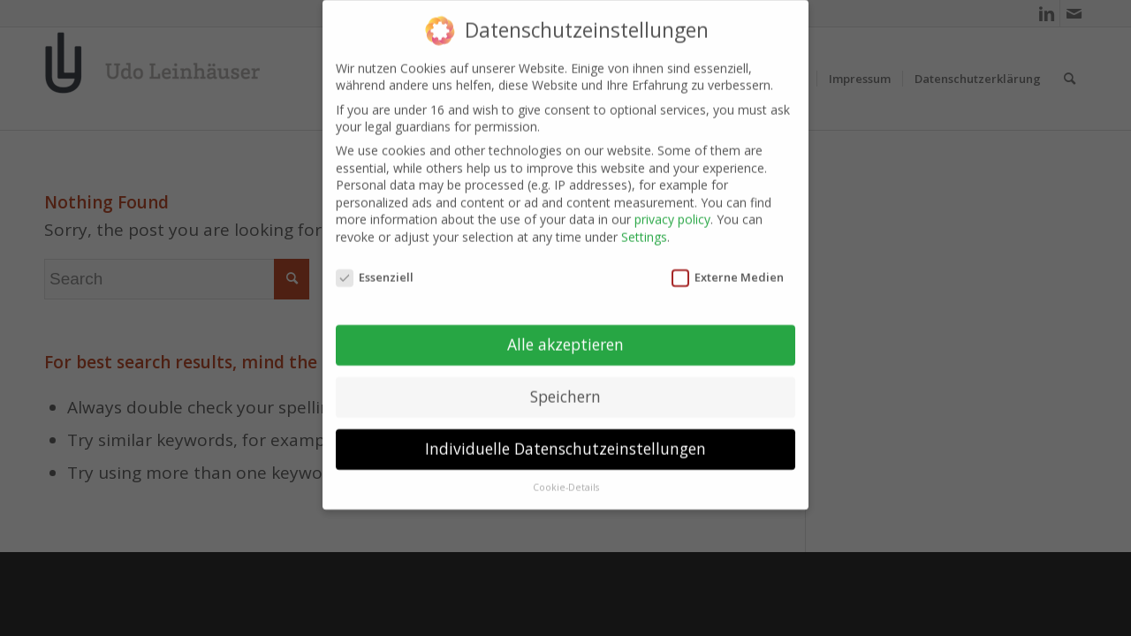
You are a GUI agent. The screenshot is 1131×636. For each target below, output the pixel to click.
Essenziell (375, 272)
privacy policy (672, 214)
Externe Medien (728, 272)
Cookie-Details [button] (566, 482)
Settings (644, 231)
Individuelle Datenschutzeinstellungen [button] (565, 443)
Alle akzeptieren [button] (565, 339)
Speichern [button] (565, 391)
